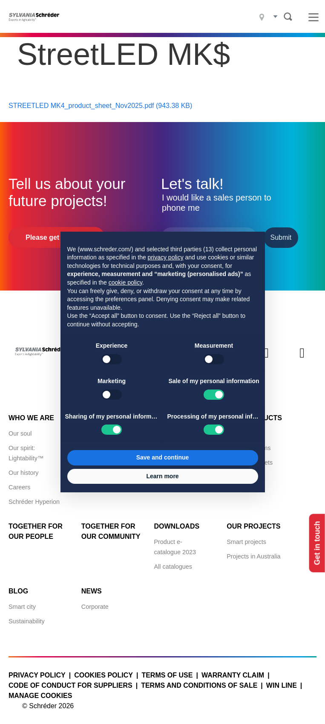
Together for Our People (36, 526)
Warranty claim (232, 670)
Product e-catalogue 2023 (175, 542)
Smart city (22, 602)
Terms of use (167, 670)
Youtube (302, 355)
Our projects (253, 521)
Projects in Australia (253, 551)
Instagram (266, 355)
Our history (23, 468)
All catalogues (173, 561)
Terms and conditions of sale (199, 680)
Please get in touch (57, 232)
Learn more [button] (162, 476)
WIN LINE (281, 680)
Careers (19, 482)
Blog (18, 586)
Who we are (31, 413)
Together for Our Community (111, 526)
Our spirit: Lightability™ (26, 448)
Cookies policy (103, 670)
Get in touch (315, 543)
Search (288, 16)
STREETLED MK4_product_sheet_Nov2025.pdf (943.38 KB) (100, 101)
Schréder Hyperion (34, 497)
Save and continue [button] (162, 457)
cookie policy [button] (125, 282)
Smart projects (246, 537)
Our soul (20, 428)
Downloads (176, 521)
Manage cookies (40, 691)
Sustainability (27, 616)
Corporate (95, 602)
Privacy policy (37, 670)
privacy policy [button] (166, 257)
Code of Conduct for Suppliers (70, 680)
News (91, 586)
